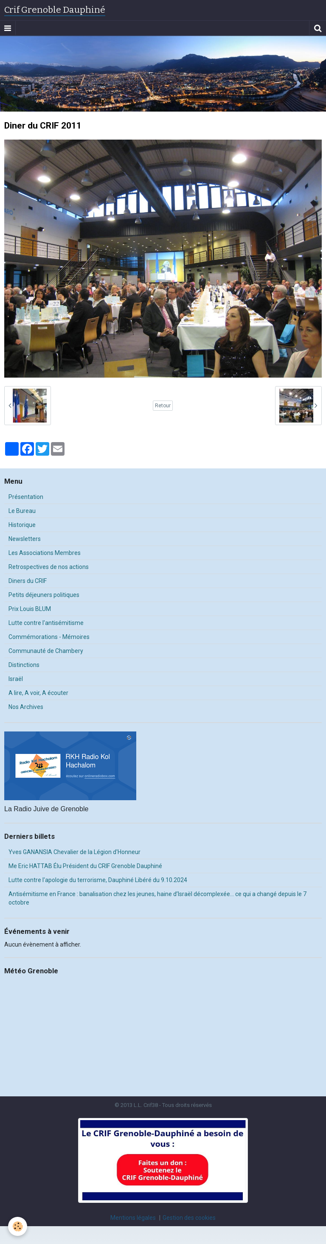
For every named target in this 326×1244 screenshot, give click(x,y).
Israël (15, 678)
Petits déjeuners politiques (43, 594)
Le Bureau (22, 510)
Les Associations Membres (44, 552)
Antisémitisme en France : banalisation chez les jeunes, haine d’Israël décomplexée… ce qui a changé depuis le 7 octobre (157, 898)
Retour (163, 406)
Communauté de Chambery (45, 650)
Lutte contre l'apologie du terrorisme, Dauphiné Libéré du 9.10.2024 (97, 880)
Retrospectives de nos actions (48, 566)
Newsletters (24, 538)
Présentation (25, 496)
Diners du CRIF (27, 580)
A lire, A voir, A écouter (38, 692)
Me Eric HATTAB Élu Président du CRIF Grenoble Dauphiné (85, 866)
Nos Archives (25, 706)
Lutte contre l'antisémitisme (46, 622)
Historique (22, 524)
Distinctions (23, 664)
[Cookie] (18, 1226)
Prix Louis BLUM (29, 608)
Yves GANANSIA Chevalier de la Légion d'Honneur (74, 852)
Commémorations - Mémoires (49, 636)
